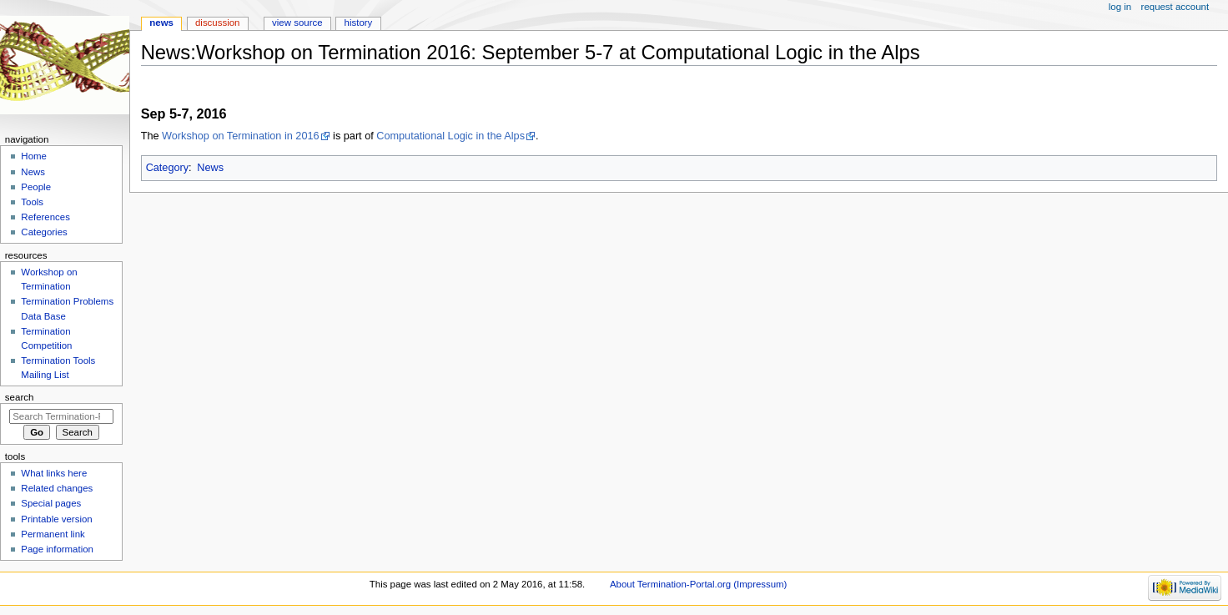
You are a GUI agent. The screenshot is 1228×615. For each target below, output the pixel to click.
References (45, 217)
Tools (32, 202)
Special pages (51, 503)
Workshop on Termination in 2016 (241, 136)
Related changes (57, 488)
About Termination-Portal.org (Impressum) (698, 584)
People (36, 187)
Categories (44, 232)
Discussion (217, 23)
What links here (54, 473)
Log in (1120, 7)
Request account (1175, 7)
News (210, 168)
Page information (57, 549)
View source (297, 23)
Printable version (56, 519)
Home (34, 156)
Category (167, 168)
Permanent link (52, 534)
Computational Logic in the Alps (450, 136)
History (359, 23)
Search (19, 397)
